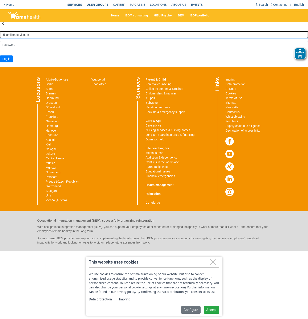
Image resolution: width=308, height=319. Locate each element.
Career (119, 4)
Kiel (48, 144)
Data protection (235, 84)
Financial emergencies (160, 176)
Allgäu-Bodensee (57, 79)
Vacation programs (158, 107)
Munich (50, 163)
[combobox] (297, 4)
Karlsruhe (52, 135)
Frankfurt (52, 116)
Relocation (153, 193)
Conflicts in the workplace (162, 162)
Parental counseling (159, 84)
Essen (50, 112)
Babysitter (152, 102)
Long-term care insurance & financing (170, 134)
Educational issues (158, 171)
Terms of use (233, 98)
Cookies (230, 93)
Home (9, 4)
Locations (158, 4)
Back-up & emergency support (165, 112)
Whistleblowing (235, 116)
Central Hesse (55, 158)
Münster (51, 167)
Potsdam (51, 177)
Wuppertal (98, 79)
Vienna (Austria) (56, 200)
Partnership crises (157, 166)
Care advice (153, 125)
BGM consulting (136, 15)
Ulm (48, 195)
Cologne (51, 149)
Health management (160, 185)
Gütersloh (52, 121)
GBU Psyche (163, 15)
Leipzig (50, 153)
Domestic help (155, 139)
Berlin (49, 84)
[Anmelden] (154, 34)
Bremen (51, 93)
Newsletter (232, 107)
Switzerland (53, 186)
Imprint (229, 79)
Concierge (153, 202)
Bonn (49, 88)
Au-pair (150, 98)
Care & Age (153, 120)
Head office (98, 84)
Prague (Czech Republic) (62, 181)
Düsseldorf (53, 107)
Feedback (231, 121)
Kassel (50, 139)
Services (74, 4)
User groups (97, 4)
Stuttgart (51, 190)
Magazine (137, 4)
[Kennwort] (154, 44)
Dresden (51, 102)
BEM (181, 15)
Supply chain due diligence (242, 126)
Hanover (51, 130)
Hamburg (52, 126)
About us (178, 4)
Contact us (279, 4)
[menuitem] (74, 4)
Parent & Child (156, 79)
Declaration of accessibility (242, 130)
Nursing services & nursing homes (168, 130)
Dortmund (52, 98)
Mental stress (154, 153)
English (299, 4)
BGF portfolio (199, 15)
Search (262, 5)
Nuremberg (53, 172)
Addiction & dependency (161, 157)
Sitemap (230, 102)
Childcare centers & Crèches (164, 88)
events (197, 4)
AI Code (230, 88)
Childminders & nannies (161, 93)
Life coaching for (157, 148)
